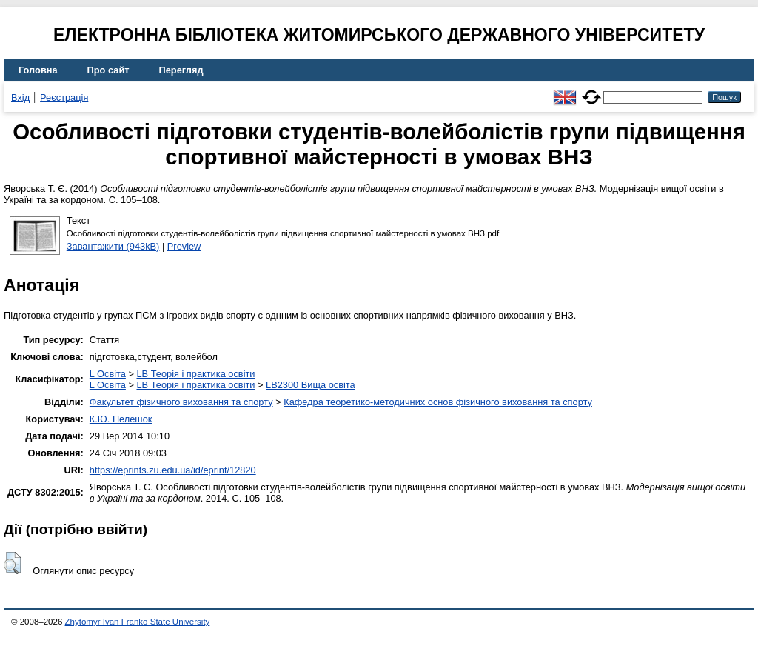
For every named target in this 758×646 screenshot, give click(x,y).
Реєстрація (64, 97)
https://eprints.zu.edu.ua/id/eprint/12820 (173, 470)
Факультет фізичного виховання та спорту (181, 401)
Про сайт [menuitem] (108, 70)
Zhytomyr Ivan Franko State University (137, 621)
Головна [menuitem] (38, 70)
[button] (12, 563)
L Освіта (108, 373)
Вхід (20, 97)
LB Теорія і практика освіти (195, 373)
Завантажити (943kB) (113, 246)
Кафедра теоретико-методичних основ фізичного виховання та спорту (438, 401)
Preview (184, 246)
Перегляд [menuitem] (181, 70)
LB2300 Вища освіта (310, 384)
